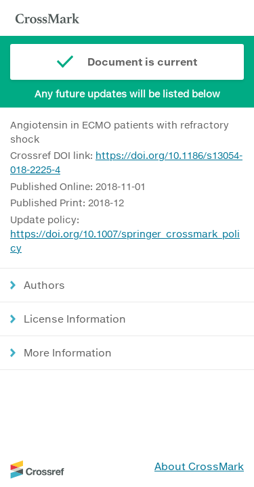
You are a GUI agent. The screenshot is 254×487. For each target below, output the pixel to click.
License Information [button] (75, 318)
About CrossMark (199, 466)
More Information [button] (68, 352)
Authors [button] (44, 285)
